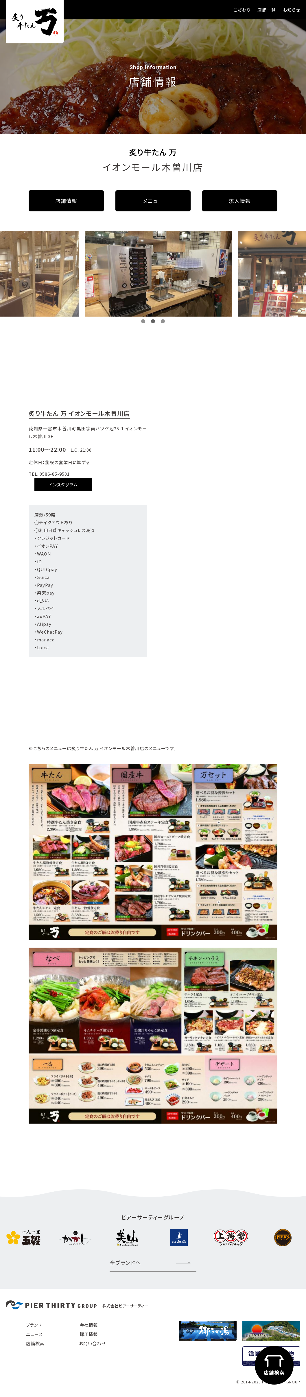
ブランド (34, 1325)
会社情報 (89, 1325)
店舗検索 (35, 1343)
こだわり (241, 10)
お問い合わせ (92, 1343)
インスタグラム (63, 484)
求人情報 (240, 200)
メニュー (153, 200)
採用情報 (89, 1334)
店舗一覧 (266, 10)
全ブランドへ (125, 1262)
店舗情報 (66, 200)
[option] (105, 274)
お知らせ (291, 10)
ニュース (34, 1334)
